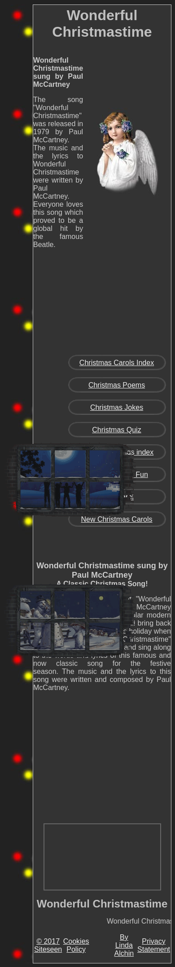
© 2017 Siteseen (48, 945)
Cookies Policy (76, 945)
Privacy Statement (153, 945)
